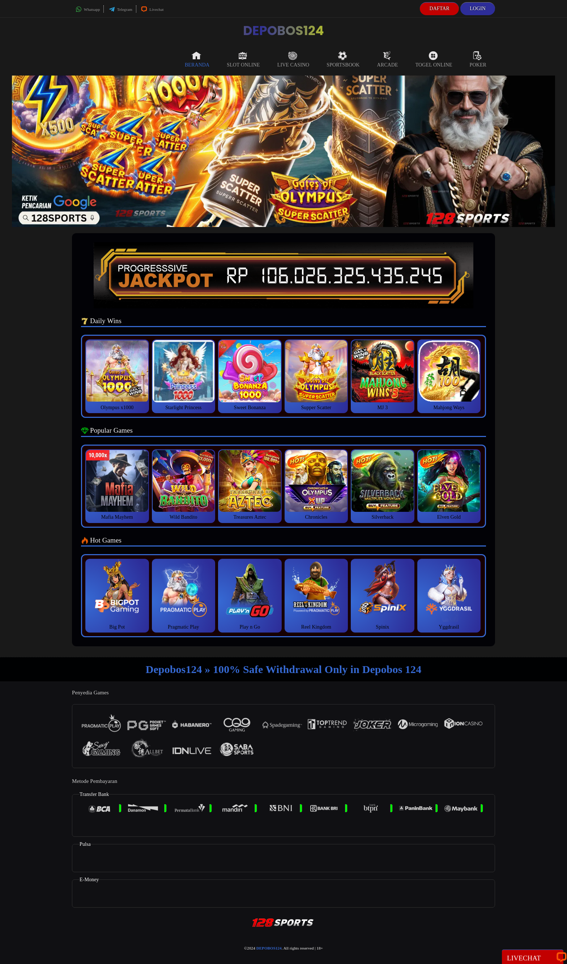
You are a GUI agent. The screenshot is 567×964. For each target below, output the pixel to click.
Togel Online (433, 59)
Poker (478, 59)
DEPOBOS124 (283, 30)
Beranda (197, 59)
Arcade (387, 59)
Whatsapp (88, 9)
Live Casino (293, 59)
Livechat (152, 9)
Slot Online (243, 59)
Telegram (120, 9)
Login (478, 8)
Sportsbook (343, 59)
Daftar (439, 8)
